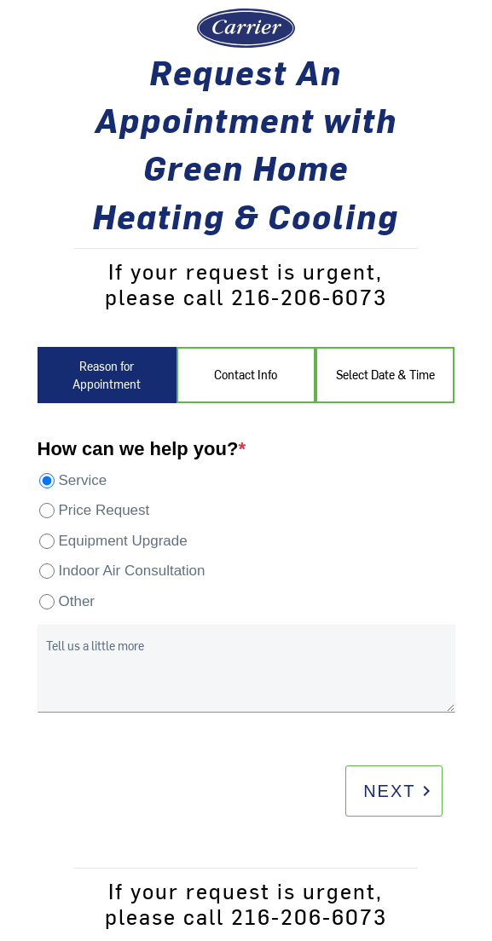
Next (399, 791)
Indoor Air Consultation (132, 571)
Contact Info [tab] (245, 375)
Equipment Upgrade (123, 541)
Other (77, 601)
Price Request (104, 510)
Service (83, 480)
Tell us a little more (95, 646)
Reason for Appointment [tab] (106, 375)
